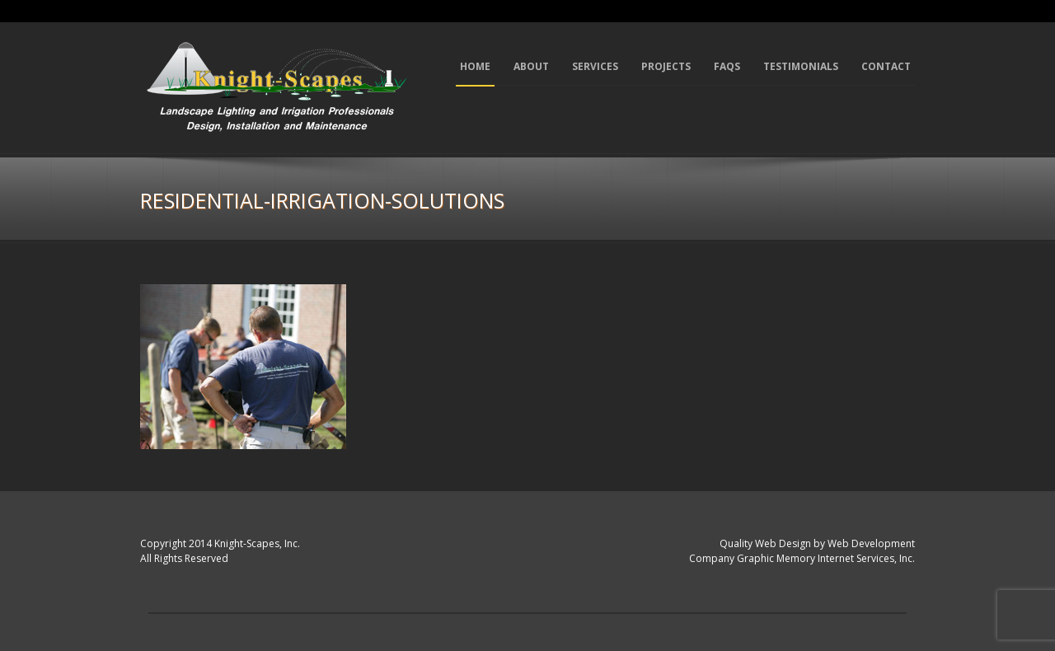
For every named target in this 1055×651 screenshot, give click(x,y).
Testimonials (800, 66)
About (531, 66)
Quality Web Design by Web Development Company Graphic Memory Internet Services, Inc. (802, 551)
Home (475, 66)
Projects (666, 66)
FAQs (727, 66)
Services (595, 66)
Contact (886, 66)
